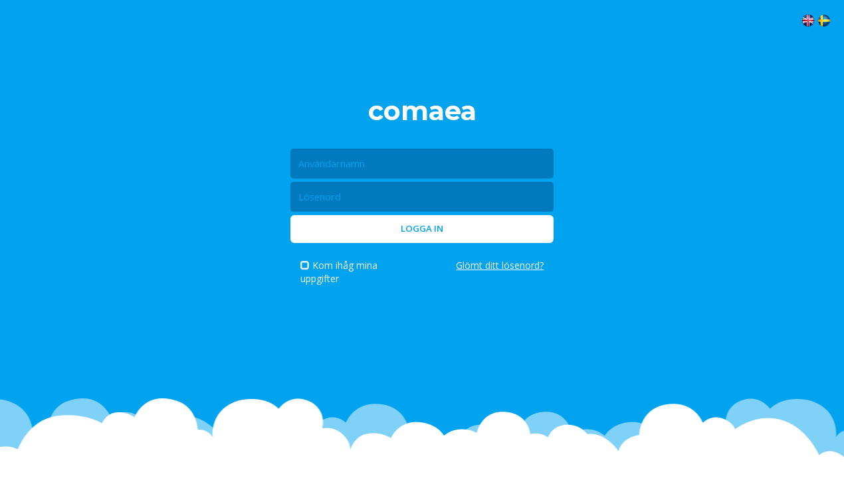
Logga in (422, 228)
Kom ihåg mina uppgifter (338, 272)
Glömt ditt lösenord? (500, 265)
